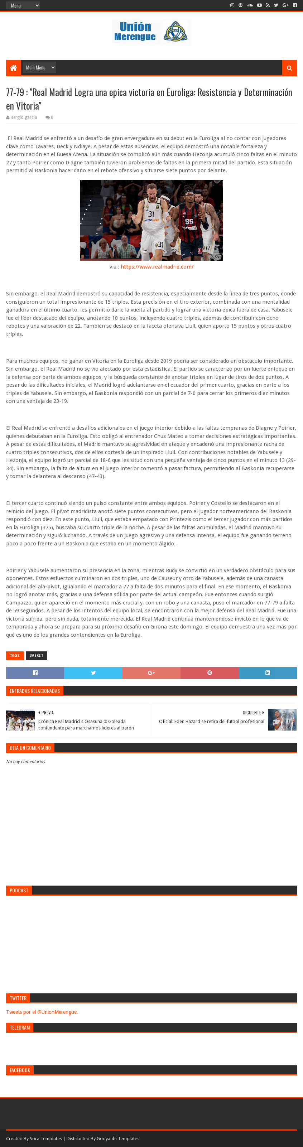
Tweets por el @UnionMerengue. (42, 1012)
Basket (36, 655)
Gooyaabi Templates (118, 1138)
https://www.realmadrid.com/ (157, 267)
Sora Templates (46, 1138)
